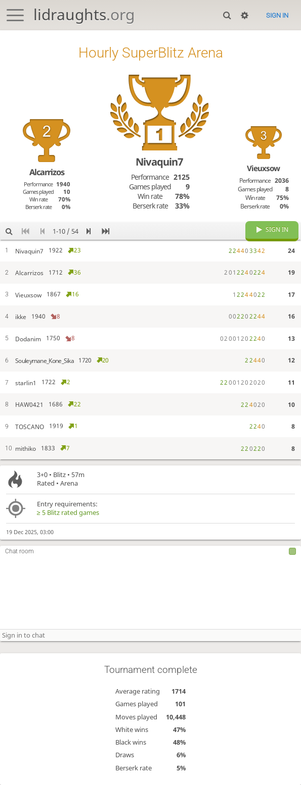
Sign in (277, 15)
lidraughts (84, 14)
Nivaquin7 (159, 161)
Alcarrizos (46, 172)
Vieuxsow (263, 168)
